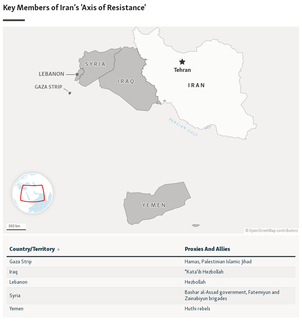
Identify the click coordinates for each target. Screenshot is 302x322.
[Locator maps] (151, 118)
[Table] (151, 276)
